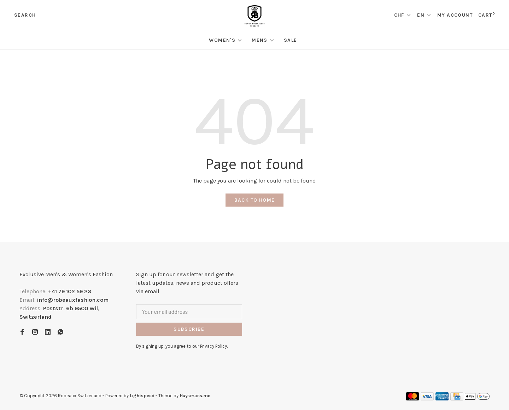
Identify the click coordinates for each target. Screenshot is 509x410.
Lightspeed (142, 395)
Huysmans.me (195, 395)
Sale (290, 40)
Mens (260, 40)
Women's (222, 40)
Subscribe (189, 329)
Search (25, 15)
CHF (400, 15)
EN (421, 15)
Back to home (254, 200)
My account (455, 15)
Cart (486, 15)
